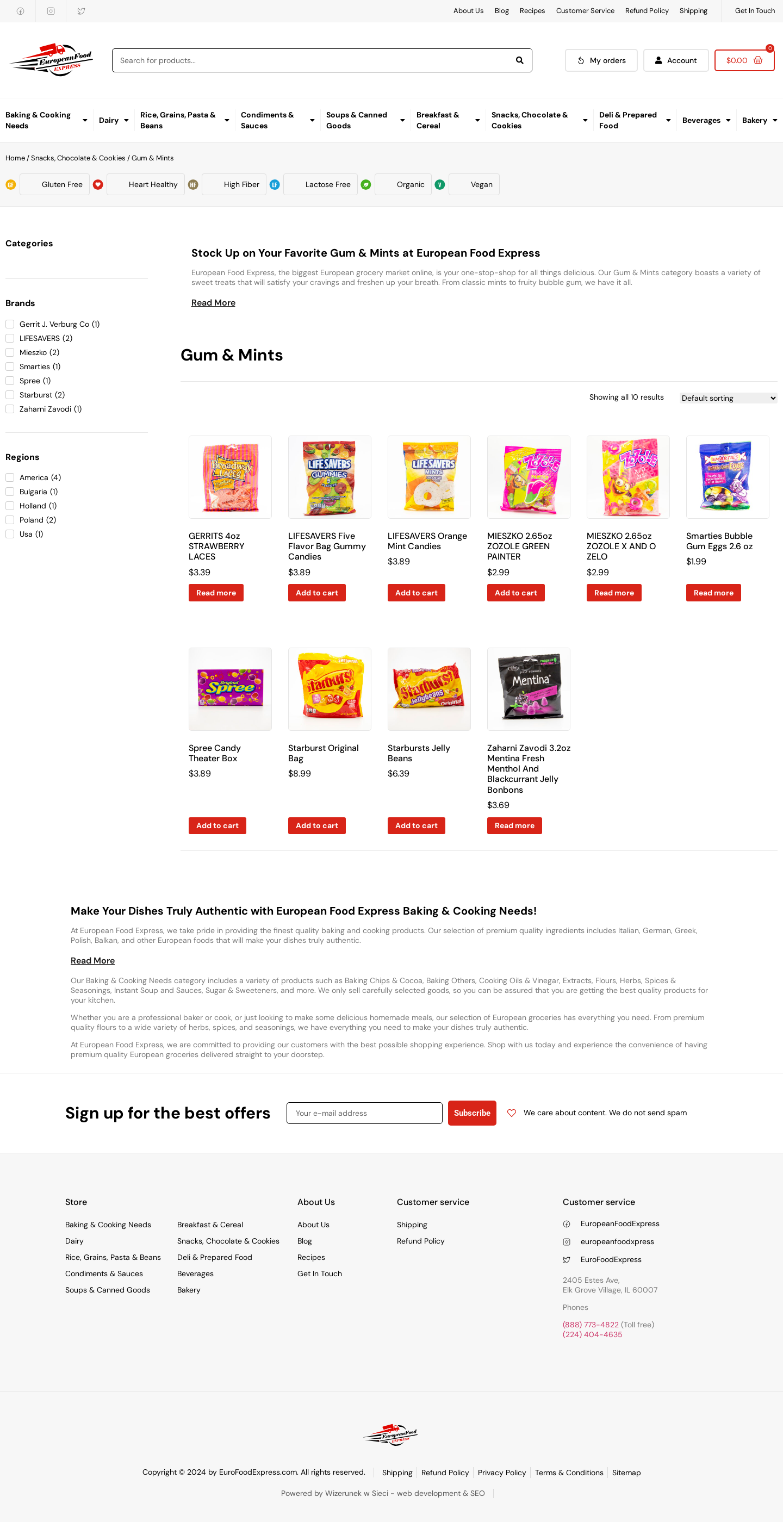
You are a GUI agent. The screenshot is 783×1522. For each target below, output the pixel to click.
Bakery (760, 120)
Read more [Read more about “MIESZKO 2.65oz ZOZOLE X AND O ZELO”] (614, 593)
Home (15, 158)
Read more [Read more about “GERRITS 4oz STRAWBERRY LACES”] (216, 593)
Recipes (532, 10)
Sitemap (626, 1472)
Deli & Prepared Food (635, 120)
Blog (502, 10)
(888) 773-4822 (591, 1325)
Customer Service (585, 10)
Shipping (693, 10)
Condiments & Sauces (278, 120)
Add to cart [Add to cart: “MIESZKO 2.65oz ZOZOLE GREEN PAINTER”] (516, 593)
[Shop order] (729, 398)
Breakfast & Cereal (448, 120)
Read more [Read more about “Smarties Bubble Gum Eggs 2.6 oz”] (714, 593)
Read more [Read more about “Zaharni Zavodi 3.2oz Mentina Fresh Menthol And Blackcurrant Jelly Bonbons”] (515, 825)
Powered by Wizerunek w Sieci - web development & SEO (383, 1493)
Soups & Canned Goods (365, 120)
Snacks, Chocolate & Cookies (540, 120)
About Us (468, 10)
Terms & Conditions (569, 1472)
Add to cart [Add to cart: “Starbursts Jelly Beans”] (416, 825)
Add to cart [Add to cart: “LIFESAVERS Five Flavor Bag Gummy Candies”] (317, 593)
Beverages (706, 120)
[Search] (520, 60)
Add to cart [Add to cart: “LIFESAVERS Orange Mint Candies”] (416, 593)
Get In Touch (755, 10)
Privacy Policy (502, 1472)
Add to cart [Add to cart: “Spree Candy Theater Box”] (217, 825)
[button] (213, 303)
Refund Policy (647, 10)
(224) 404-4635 (593, 1334)
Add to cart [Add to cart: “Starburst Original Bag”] (317, 825)
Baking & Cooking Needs (46, 120)
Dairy (114, 120)
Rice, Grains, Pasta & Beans (184, 120)
